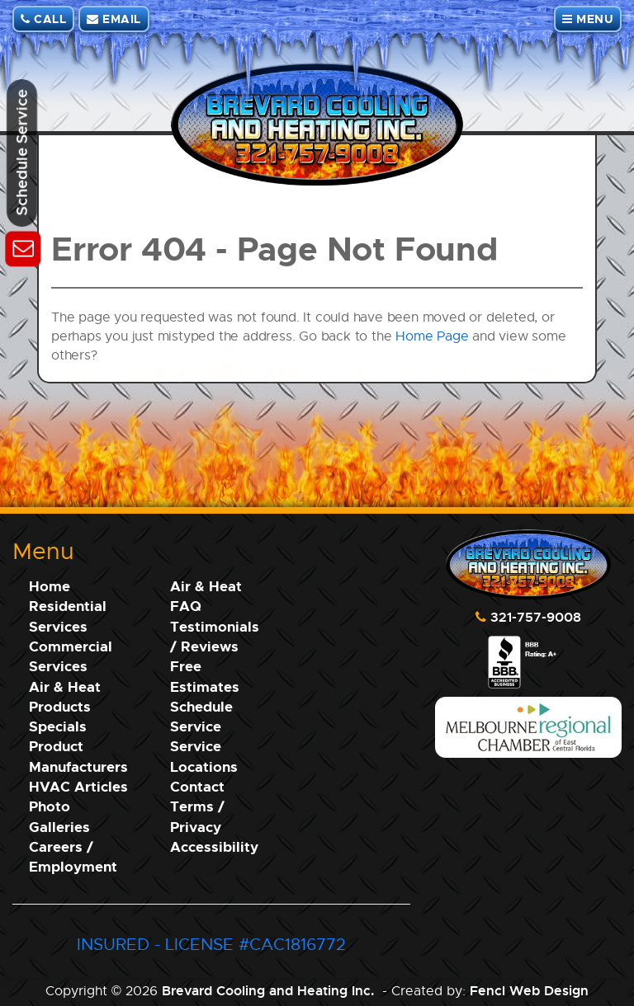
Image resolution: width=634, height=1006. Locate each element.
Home (49, 586)
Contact (197, 786)
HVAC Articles (78, 786)
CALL (43, 19)
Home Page (431, 336)
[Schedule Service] (22, 246)
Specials (58, 726)
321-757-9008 (535, 617)
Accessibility (214, 846)
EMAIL (114, 19)
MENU (587, 19)
